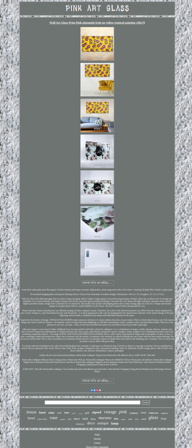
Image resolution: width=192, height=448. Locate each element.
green (74, 413)
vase (53, 417)
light (69, 419)
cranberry (133, 413)
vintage (110, 411)
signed (96, 412)
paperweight (42, 419)
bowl (31, 418)
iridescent (153, 413)
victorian (62, 419)
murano (105, 417)
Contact (97, 443)
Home (97, 434)
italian (137, 419)
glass (153, 417)
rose (143, 412)
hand (42, 412)
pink (123, 411)
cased (143, 419)
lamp (114, 423)
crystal (80, 413)
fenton (31, 412)
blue (116, 418)
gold (87, 413)
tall (85, 419)
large (164, 418)
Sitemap (97, 438)
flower (93, 419)
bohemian (80, 424)
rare (66, 412)
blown (77, 419)
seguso (123, 419)
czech (130, 419)
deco (91, 423)
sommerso (164, 413)
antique (103, 423)
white (51, 412)
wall (59, 412)
